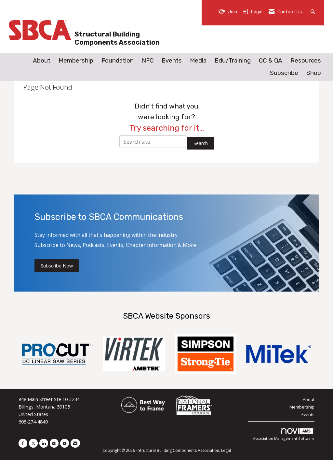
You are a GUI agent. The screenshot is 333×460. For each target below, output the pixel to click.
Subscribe (284, 73)
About (41, 60)
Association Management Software (283, 434)
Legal (226, 450)
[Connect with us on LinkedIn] (43, 443)
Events (172, 60)
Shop (313, 73)
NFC (147, 60)
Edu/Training (233, 60)
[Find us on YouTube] (64, 443)
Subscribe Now (57, 266)
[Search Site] (313, 11)
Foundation (117, 60)
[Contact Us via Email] (75, 443)
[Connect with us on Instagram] (54, 443)
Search (200, 143)
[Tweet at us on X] (33, 443)
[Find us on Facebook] (23, 443)
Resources (305, 60)
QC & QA (270, 60)
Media (198, 60)
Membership (76, 60)
